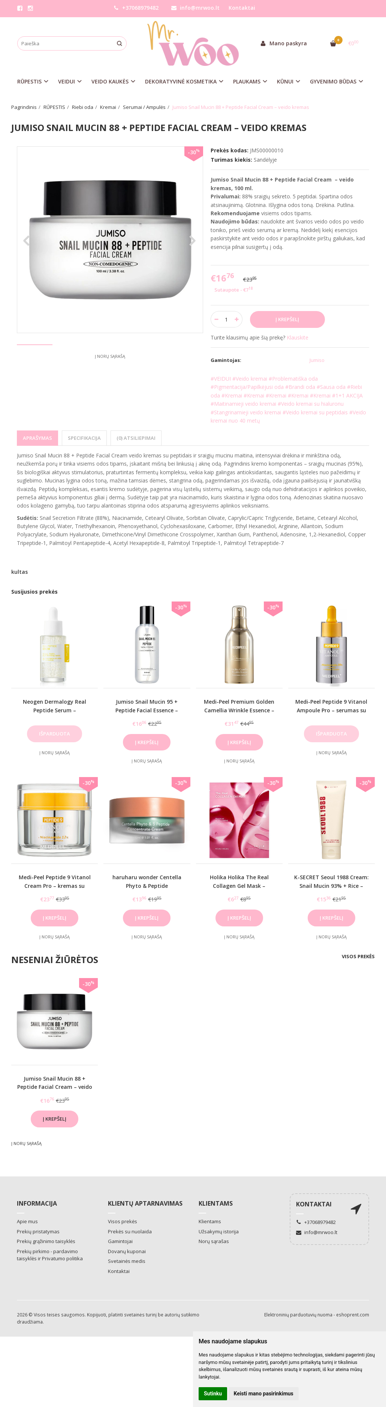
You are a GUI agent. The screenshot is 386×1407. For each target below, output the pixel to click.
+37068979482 (136, 7)
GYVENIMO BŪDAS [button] (333, 81)
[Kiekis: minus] (216, 319)
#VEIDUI (221, 378)
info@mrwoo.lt (195, 7)
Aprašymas (37, 438)
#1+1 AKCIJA (347, 395)
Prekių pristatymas (38, 1231)
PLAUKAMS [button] (246, 81)
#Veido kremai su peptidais (315, 412)
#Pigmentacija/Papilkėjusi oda (247, 386)
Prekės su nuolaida (130, 1231)
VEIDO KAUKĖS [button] (110, 81)
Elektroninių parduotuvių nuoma (298, 1315)
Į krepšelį (147, 742)
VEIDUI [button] (66, 81)
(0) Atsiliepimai (136, 438)
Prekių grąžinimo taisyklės (46, 1241)
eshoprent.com (352, 1315)
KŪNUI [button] (285, 81)
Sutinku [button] (213, 1394)
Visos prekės (358, 956)
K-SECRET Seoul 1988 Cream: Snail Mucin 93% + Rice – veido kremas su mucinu (331, 886)
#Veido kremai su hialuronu (311, 403)
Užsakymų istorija (219, 1231)
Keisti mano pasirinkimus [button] (263, 1394)
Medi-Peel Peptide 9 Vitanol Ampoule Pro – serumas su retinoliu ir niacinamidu (331, 710)
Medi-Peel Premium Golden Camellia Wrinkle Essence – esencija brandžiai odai (239, 710)
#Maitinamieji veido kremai (243, 403)
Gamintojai (120, 1241)
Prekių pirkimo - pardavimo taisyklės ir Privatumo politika (50, 1255)
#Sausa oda (331, 386)
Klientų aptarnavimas (145, 1203)
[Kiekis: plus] (237, 319)
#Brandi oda (300, 386)
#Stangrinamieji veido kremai (246, 412)
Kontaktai (242, 7)
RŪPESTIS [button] (29, 81)
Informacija (37, 1203)
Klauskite (297, 337)
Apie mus (27, 1221)
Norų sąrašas (214, 1241)
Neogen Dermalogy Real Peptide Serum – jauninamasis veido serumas (54, 710)
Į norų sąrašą (110, 384)
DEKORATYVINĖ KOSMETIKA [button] (181, 81)
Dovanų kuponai (127, 1251)
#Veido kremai (249, 378)
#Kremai (231, 395)
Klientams (216, 1203)
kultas (19, 571)
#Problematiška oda (293, 378)
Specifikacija (84, 438)
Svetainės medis (126, 1261)
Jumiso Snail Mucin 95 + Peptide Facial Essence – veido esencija (146, 710)
